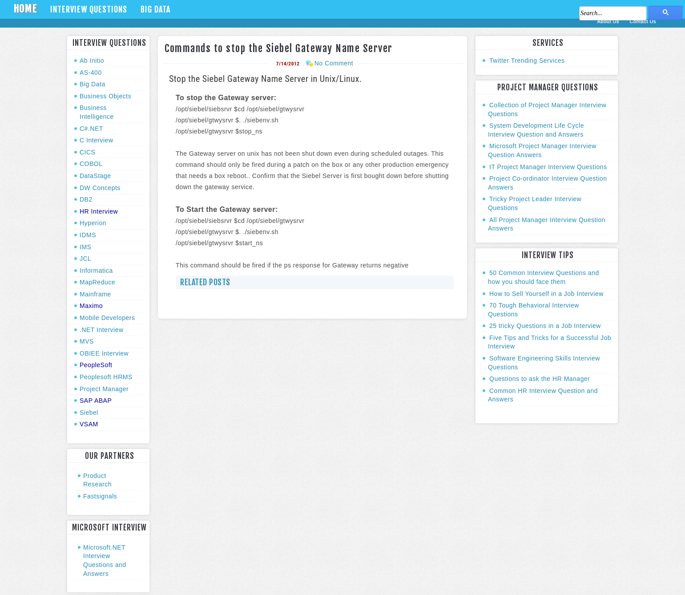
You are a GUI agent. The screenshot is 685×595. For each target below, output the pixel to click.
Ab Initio (92, 60)
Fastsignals (100, 496)
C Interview (96, 140)
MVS (87, 341)
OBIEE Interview (104, 353)
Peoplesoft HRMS (106, 376)
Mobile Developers (107, 317)
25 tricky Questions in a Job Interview (545, 325)
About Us (609, 21)
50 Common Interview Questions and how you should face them (543, 277)
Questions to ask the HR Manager (539, 378)
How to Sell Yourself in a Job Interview (546, 293)
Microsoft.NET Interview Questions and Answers (104, 560)
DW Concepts (100, 187)
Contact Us (643, 21)
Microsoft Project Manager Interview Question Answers (542, 150)
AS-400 (91, 72)
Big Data (155, 9)
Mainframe (95, 294)
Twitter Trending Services (527, 60)
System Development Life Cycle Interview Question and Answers (536, 130)
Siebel (89, 412)
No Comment (333, 63)
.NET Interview (102, 329)
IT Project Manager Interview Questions (548, 166)
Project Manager (104, 389)
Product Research (97, 480)
